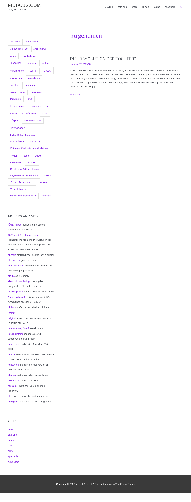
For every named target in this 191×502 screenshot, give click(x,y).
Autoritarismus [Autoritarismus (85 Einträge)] (29, 56)
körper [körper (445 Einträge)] (14, 120)
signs (157, 7)
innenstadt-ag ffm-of (18, 338)
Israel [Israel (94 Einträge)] (29, 99)
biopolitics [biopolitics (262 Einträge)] (15, 63)
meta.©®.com (25, 5)
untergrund (14, 411)
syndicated (14, 471)
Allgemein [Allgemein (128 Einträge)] (15, 42)
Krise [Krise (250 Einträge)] (45, 113)
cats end (122, 7)
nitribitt (11, 364)
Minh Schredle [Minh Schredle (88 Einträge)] (17, 142)
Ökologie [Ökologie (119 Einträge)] (46, 196)
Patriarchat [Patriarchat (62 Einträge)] (35, 142)
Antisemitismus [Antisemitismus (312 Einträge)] (19, 49)
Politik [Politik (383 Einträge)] (14, 155)
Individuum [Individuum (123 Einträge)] (15, 99)
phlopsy (12, 384)
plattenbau (13, 390)
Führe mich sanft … (18, 307)
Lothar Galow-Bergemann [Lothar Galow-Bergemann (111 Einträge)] (23, 135)
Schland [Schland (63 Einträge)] (47, 176)
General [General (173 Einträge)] (30, 86)
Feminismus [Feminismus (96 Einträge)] (34, 78)
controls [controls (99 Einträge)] (45, 63)
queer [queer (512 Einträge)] (38, 155)
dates (135, 7)
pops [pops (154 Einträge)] (26, 156)
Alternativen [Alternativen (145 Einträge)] (32, 42)
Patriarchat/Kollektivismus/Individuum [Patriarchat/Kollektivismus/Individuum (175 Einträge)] (30, 148)
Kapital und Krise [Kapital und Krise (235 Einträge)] (39, 106)
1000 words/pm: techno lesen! (24, 235)
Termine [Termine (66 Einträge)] (43, 182)
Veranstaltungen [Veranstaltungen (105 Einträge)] (18, 189)
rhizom (146, 7)
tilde (10, 405)
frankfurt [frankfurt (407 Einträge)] (15, 85)
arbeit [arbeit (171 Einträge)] (13, 56)
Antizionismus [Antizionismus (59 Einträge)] (39, 49)
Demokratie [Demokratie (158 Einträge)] (16, 78)
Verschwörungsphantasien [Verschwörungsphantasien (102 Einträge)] (23, 196)
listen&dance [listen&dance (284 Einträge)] (17, 128)
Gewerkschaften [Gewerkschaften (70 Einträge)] (17, 93)
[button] (181, 7)
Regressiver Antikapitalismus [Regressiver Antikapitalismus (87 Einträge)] (24, 176)
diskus (11, 281)
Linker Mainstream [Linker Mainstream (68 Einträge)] (33, 121)
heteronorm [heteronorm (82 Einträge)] (36, 93)
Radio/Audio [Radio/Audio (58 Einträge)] (15, 163)
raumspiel (13, 395)
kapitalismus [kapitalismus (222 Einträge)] (17, 106)
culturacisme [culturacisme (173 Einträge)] (17, 71)
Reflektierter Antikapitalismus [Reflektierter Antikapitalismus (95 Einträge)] (24, 169)
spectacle (170, 7)
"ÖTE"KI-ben (15, 225)
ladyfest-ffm (14, 353)
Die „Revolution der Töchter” (104, 59)
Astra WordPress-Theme (122, 493)
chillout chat (14, 265)
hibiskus (12, 317)
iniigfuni (12, 328)
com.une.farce (15, 270)
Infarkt (11, 322)
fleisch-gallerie (15, 296)
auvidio (109, 7)
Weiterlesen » (77, 94)
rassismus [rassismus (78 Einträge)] (32, 163)
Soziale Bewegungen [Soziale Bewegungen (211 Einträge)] (21, 182)
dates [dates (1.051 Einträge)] (47, 71)
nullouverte (14, 374)
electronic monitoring (19, 286)
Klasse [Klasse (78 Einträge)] (13, 114)
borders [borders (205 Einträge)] (31, 63)
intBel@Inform (15, 343)
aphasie (12, 255)
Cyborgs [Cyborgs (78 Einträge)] (34, 71)
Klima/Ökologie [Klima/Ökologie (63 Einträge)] (29, 114)
